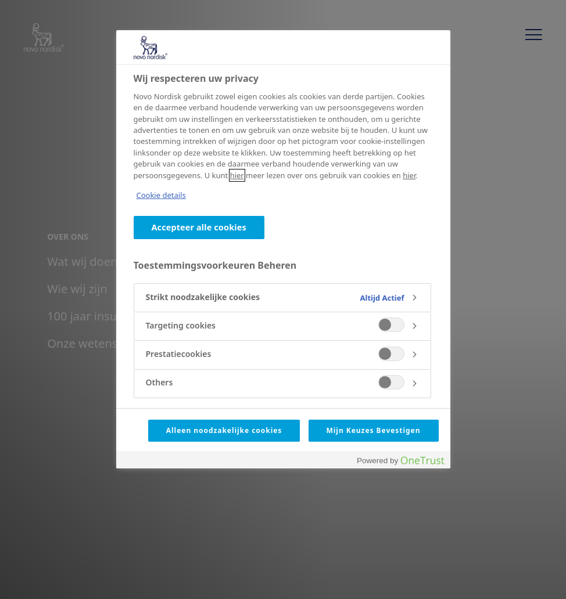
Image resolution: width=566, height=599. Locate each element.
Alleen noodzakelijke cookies (224, 430)
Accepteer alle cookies (199, 227)
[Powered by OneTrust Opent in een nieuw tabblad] (400, 461)
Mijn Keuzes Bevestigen (374, 430)
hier (237, 175)
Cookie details (161, 195)
